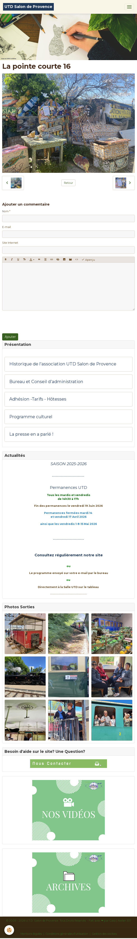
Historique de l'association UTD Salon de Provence (62, 364)
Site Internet (10, 242)
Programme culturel (30, 416)
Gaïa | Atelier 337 (120, 920)
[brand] (28, 7)
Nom (5, 211)
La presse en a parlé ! (31, 434)
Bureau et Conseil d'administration (46, 381)
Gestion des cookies (104, 933)
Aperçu (88, 260)
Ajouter (10, 337)
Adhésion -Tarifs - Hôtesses (37, 399)
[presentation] (35, 322)
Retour (68, 182)
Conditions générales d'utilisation (67, 933)
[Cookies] (9, 930)
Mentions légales (31, 933)
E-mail (6, 227)
